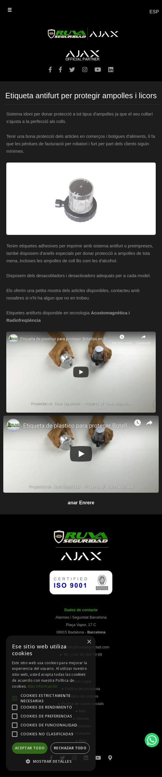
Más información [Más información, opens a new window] (43, 686)
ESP (154, 11)
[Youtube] (98, 756)
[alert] (51, 703)
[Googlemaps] (110, 756)
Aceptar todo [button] (30, 748)
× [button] (89, 642)
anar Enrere (81, 502)
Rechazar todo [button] (70, 748)
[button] (51, 761)
